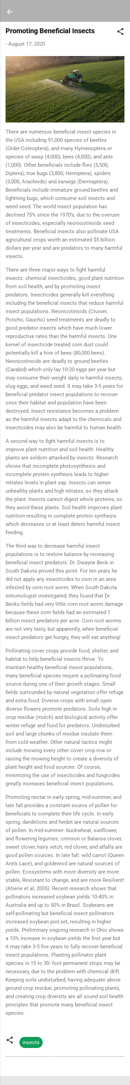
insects (31, 1042)
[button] (120, 32)
